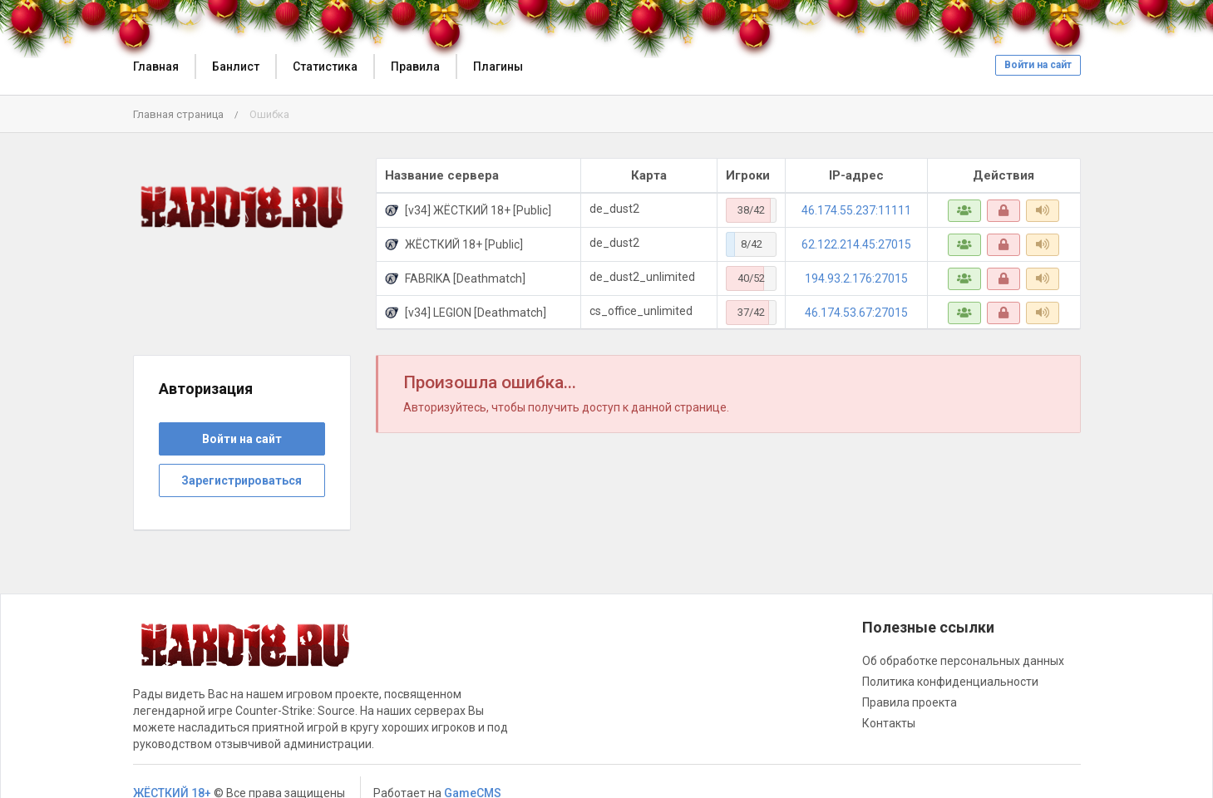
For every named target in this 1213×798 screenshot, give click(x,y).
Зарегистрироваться (241, 480)
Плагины (498, 66)
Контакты (888, 723)
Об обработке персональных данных (963, 660)
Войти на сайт (1038, 65)
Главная (156, 66)
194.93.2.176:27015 (856, 278)
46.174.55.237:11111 (856, 210)
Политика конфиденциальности (950, 681)
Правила (415, 66)
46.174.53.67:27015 (856, 312)
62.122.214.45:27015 (856, 244)
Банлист (235, 66)
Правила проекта (909, 702)
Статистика (325, 66)
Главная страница (178, 114)
